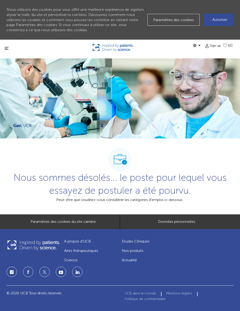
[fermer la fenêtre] (6, 48)
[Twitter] (44, 272)
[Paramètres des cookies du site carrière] (63, 221)
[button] (196, 45)
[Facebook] (28, 272)
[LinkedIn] (61, 272)
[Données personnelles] (176, 221)
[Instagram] (12, 272)
